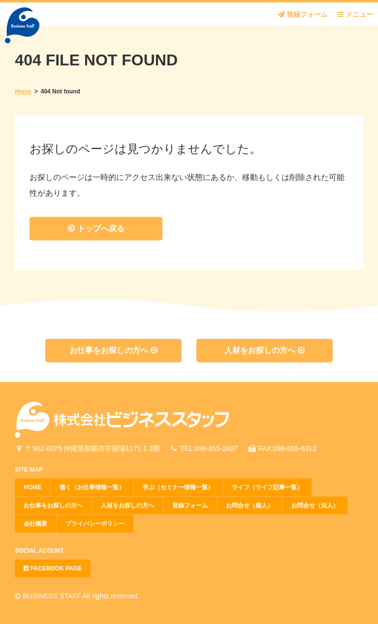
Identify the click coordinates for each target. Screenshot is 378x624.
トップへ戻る (96, 228)
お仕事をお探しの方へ (113, 350)
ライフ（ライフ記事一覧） (267, 487)
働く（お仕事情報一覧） (92, 487)
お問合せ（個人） (249, 505)
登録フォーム (303, 14)
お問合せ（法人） (315, 505)
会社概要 (35, 523)
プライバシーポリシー (95, 523)
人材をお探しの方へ (264, 350)
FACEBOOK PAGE (53, 568)
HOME (32, 487)
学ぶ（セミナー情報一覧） (178, 487)
